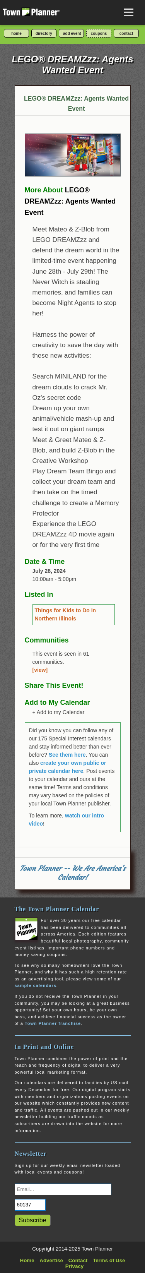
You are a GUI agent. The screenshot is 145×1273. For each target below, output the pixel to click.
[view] (40, 670)
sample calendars (35, 985)
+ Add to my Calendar (58, 712)
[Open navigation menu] (128, 12)
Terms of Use (109, 1260)
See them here (67, 755)
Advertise (51, 1260)
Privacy (74, 1266)
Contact (78, 1260)
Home (27, 1260)
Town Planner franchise (53, 1023)
